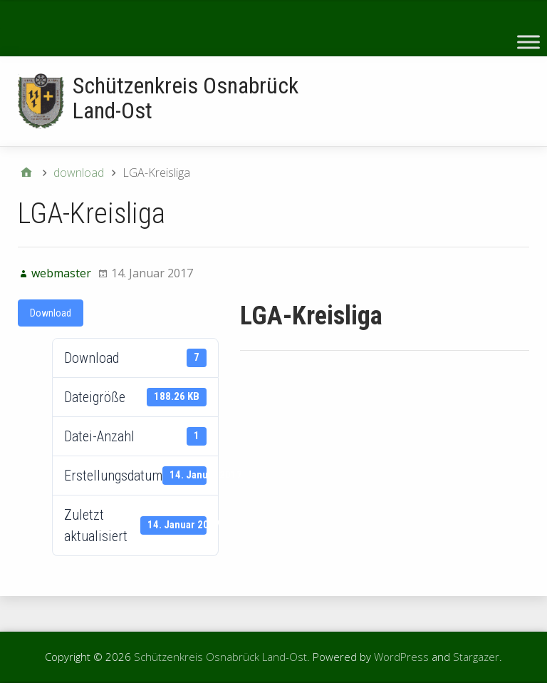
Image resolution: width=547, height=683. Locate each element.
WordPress (401, 656)
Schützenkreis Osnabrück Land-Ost (185, 98)
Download (50, 313)
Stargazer (476, 656)
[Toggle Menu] (528, 41)
